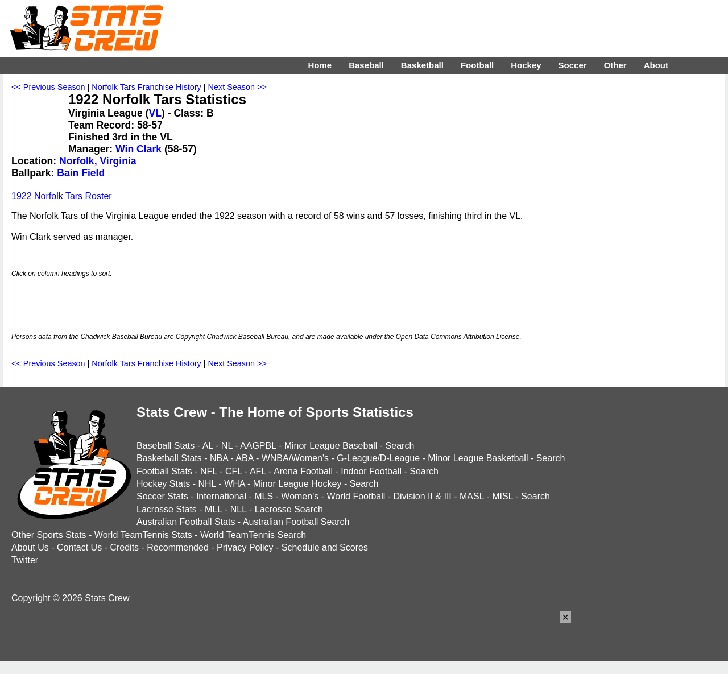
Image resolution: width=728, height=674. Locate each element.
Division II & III (423, 496)
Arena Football (303, 471)
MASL (472, 496)
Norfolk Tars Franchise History (146, 87)
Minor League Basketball (478, 458)
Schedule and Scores (325, 547)
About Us (30, 547)
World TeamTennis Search (253, 535)
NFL (208, 471)
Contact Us (79, 547)
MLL (213, 509)
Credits (124, 547)
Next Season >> (237, 87)
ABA (244, 458)
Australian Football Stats (185, 522)
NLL (238, 509)
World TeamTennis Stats (143, 535)
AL (207, 445)
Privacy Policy (245, 547)
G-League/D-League (378, 458)
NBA (219, 458)
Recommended (178, 547)
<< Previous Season (48, 87)
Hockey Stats (163, 484)
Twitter (24, 560)
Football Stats (164, 471)
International (221, 496)
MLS (263, 496)
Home (320, 65)
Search (400, 445)
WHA (234, 484)
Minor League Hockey (297, 484)
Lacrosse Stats (166, 509)
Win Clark (138, 149)
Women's (299, 496)
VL (154, 113)
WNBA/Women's (295, 458)
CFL (233, 471)
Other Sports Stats (48, 535)
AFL (258, 471)
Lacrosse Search (289, 509)
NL (227, 445)
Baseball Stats (165, 445)
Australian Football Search (296, 522)
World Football (355, 496)
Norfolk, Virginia (97, 161)
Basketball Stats (169, 458)
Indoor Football (371, 471)
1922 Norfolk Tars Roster (61, 196)
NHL (207, 484)
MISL (502, 496)
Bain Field (81, 173)
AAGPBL (258, 445)
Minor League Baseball (331, 445)
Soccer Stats (162, 496)
